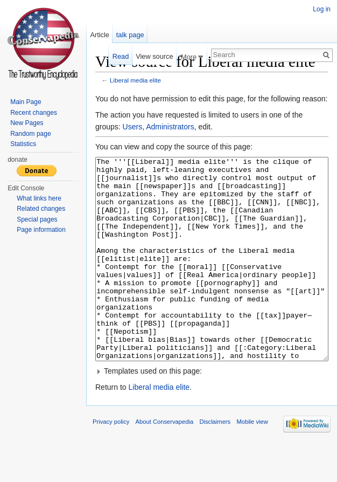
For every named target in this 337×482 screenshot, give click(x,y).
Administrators (170, 126)
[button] (211, 411)
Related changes (41, 208)
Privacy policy (111, 462)
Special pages (37, 219)
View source (154, 56)
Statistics (23, 144)
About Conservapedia (165, 462)
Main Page (25, 102)
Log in (322, 9)
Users (133, 126)
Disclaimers (214, 462)
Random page (30, 133)
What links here (39, 198)
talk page (130, 35)
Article (99, 35)
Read (121, 56)
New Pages (26, 123)
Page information (41, 229)
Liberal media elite (135, 80)
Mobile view (252, 462)
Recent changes (33, 112)
